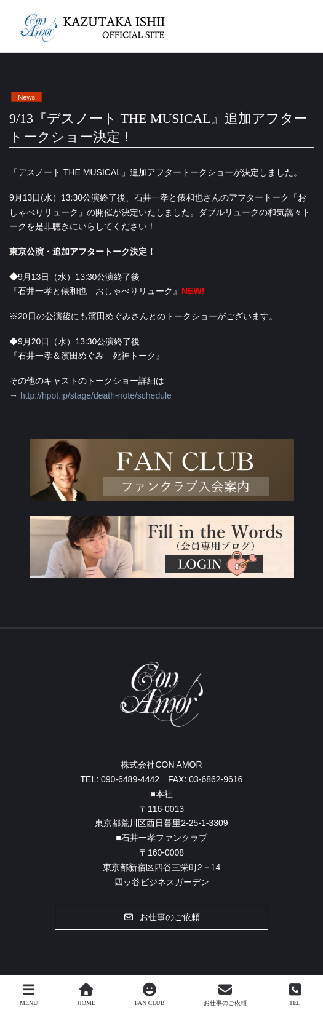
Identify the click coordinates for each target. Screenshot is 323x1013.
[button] (161, 917)
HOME (86, 994)
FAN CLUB (149, 994)
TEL (294, 994)
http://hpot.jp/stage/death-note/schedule (96, 395)
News (26, 97)
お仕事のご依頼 (225, 994)
